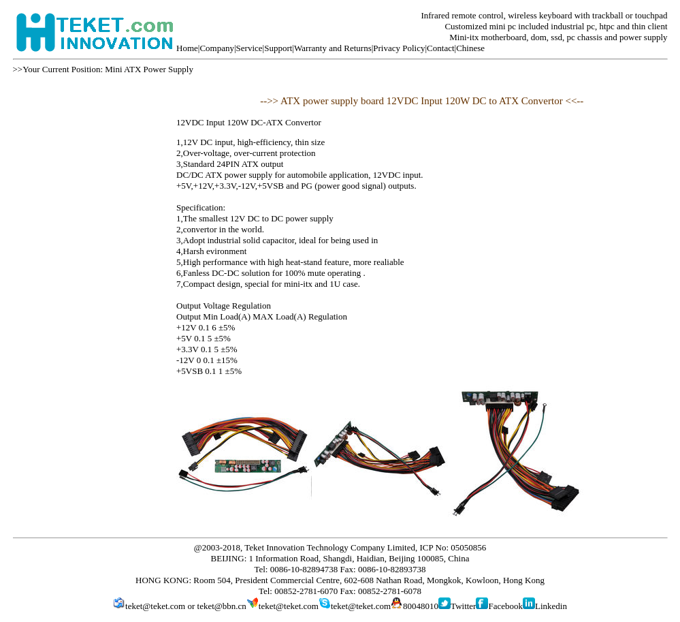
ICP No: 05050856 (453, 547)
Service (249, 48)
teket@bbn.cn (221, 606)
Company (216, 48)
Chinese (470, 48)
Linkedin (551, 606)
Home (187, 48)
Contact (440, 48)
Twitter (463, 606)
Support (278, 48)
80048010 (420, 606)
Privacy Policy (399, 48)
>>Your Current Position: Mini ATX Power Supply (103, 69)
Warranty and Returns (333, 48)
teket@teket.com (155, 606)
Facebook (505, 606)
